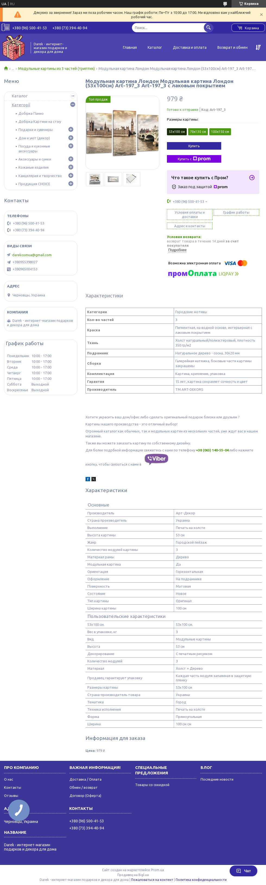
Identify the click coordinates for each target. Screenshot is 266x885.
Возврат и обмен (232, 47)
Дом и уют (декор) (34, 138)
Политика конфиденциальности (201, 879)
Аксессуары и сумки (34, 159)
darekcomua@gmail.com (32, 255)
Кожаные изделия (33, 167)
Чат (243, 870)
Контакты (12, 787)
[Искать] (208, 27)
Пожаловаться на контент (152, 879)
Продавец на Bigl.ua (133, 875)
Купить (194, 146)
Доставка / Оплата (85, 779)
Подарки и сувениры (35, 130)
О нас (8, 779)
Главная (130, 47)
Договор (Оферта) (85, 795)
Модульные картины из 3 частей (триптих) (56, 68)
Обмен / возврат (83, 787)
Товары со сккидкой (152, 785)
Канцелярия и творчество (40, 176)
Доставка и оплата (190, 47)
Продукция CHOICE (34, 184)
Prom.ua (157, 870)
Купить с (194, 158)
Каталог (155, 47)
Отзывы (11, 795)
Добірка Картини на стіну (39, 121)
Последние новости (217, 779)
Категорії (21, 104)
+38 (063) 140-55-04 (212, 450)
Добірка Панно (31, 113)
